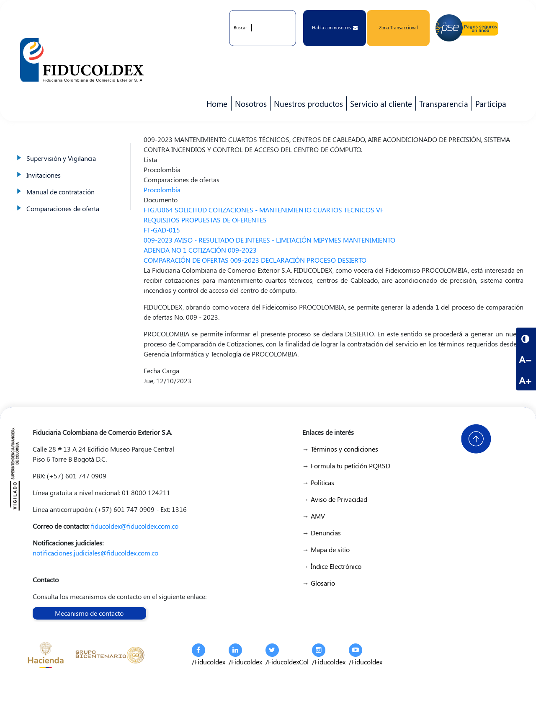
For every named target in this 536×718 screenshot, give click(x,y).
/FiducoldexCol (287, 654)
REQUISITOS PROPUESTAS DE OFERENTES (205, 219)
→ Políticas (318, 482)
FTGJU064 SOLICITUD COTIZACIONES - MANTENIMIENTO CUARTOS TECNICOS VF (264, 209)
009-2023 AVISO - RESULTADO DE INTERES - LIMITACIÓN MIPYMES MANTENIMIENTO (269, 239)
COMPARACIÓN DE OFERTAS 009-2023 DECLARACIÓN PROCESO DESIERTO (255, 260)
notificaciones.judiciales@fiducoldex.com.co (95, 552)
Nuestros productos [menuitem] (307, 104)
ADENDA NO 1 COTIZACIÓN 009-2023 (200, 249)
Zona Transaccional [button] (398, 27)
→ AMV (313, 515)
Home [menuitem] (216, 103)
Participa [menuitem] (489, 104)
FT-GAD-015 (162, 229)
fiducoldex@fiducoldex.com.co (134, 526)
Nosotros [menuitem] (249, 104)
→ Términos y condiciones (340, 448)
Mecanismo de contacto (89, 613)
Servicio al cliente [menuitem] (379, 104)
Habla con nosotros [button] (335, 27)
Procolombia (162, 189)
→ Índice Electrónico (331, 566)
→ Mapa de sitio (326, 549)
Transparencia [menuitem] (443, 103)
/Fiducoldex (208, 654)
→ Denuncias (321, 532)
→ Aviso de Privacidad (334, 499)
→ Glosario (318, 583)
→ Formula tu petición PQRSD (346, 465)
